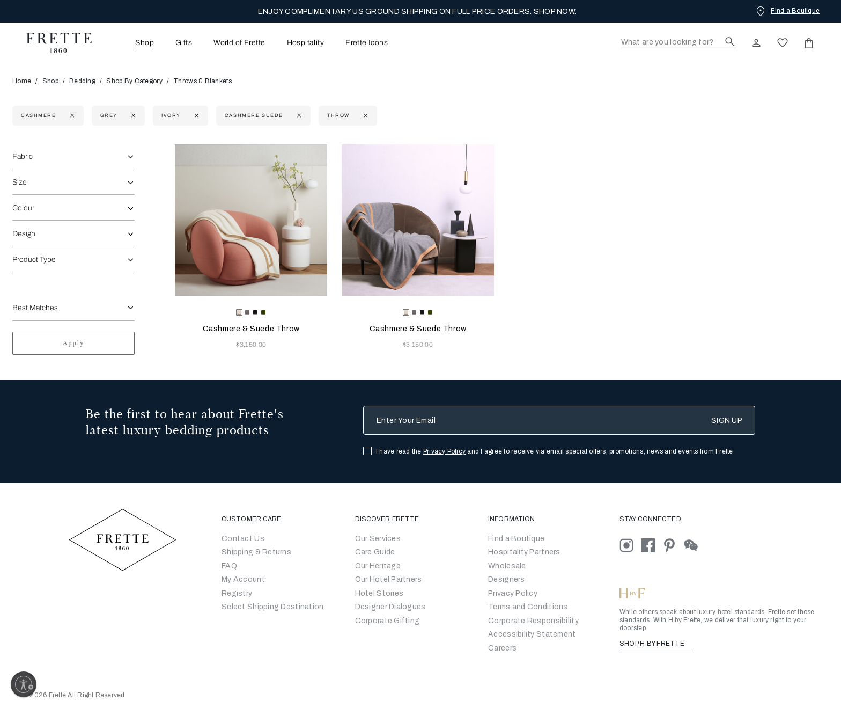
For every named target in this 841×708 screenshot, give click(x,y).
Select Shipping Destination (273, 607)
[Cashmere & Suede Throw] (251, 220)
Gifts (183, 43)
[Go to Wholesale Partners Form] (507, 566)
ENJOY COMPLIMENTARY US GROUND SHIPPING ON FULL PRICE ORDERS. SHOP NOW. (417, 12)
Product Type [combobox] (34, 260)
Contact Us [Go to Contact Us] (243, 539)
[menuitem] (130, 42)
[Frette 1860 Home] (53, 43)
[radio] (247, 312)
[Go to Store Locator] (516, 539)
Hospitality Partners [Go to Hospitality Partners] (524, 552)
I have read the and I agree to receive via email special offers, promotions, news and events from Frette (554, 451)
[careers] (502, 648)
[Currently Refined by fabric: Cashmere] (71, 116)
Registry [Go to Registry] (237, 593)
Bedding (82, 81)
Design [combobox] (23, 234)
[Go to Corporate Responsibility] (533, 621)
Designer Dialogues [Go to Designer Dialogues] (390, 607)
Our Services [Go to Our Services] (378, 539)
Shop (50, 81)
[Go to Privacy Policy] (512, 593)
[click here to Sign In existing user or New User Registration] (756, 43)
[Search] (678, 42)
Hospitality (305, 43)
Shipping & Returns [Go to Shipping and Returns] (256, 552)
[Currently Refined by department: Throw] (364, 116)
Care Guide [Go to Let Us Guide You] (375, 552)
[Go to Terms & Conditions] (528, 607)
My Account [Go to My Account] (243, 579)
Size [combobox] (19, 182)
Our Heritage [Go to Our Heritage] (378, 566)
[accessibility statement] (532, 634)
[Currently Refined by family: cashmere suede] (298, 116)
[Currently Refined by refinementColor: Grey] (132, 116)
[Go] (506, 579)
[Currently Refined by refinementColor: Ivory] (195, 116)
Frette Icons (366, 43)
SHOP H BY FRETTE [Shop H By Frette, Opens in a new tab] (656, 643)
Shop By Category (134, 81)
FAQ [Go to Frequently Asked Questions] (229, 566)
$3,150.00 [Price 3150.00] (251, 344)
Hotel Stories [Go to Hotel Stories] (379, 593)
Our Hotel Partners (388, 579)
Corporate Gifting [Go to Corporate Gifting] (387, 621)
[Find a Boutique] (787, 10)
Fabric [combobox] (22, 156)
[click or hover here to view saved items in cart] (808, 43)
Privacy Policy (444, 451)
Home (25, 81)
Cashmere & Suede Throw (251, 329)
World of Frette (239, 43)
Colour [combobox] (23, 208)
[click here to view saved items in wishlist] (782, 43)
